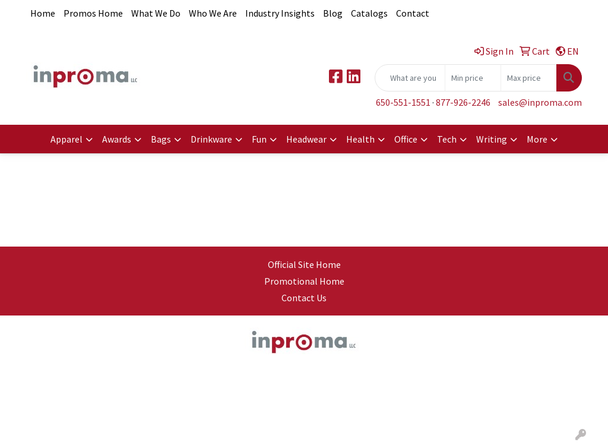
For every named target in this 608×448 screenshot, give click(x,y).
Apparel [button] (66, 139)
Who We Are (213, 13)
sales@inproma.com (540, 102)
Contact (412, 13)
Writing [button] (491, 139)
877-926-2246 (463, 102)
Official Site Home (304, 264)
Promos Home (93, 13)
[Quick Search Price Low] (473, 78)
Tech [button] (447, 139)
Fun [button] (259, 139)
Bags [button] (161, 139)
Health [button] (360, 139)
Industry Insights (280, 13)
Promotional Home (304, 281)
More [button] (537, 139)
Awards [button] (116, 139)
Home (42, 13)
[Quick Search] (410, 78)
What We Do (155, 13)
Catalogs (369, 13)
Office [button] (405, 139)
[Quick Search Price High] (529, 78)
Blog (333, 13)
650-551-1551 (403, 102)
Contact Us (304, 298)
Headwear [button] (306, 139)
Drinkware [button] (211, 139)
